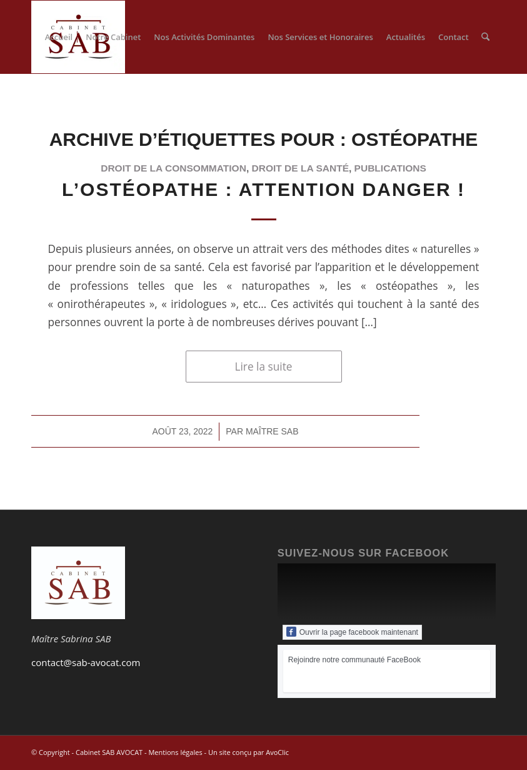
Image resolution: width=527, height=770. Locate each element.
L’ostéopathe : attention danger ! (263, 189)
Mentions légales (175, 752)
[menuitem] (59, 37)
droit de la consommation (173, 168)
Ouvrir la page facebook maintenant (352, 632)
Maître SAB (272, 431)
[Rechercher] (485, 37)
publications (390, 168)
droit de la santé (300, 168)
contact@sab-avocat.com (85, 662)
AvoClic (277, 752)
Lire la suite (264, 366)
